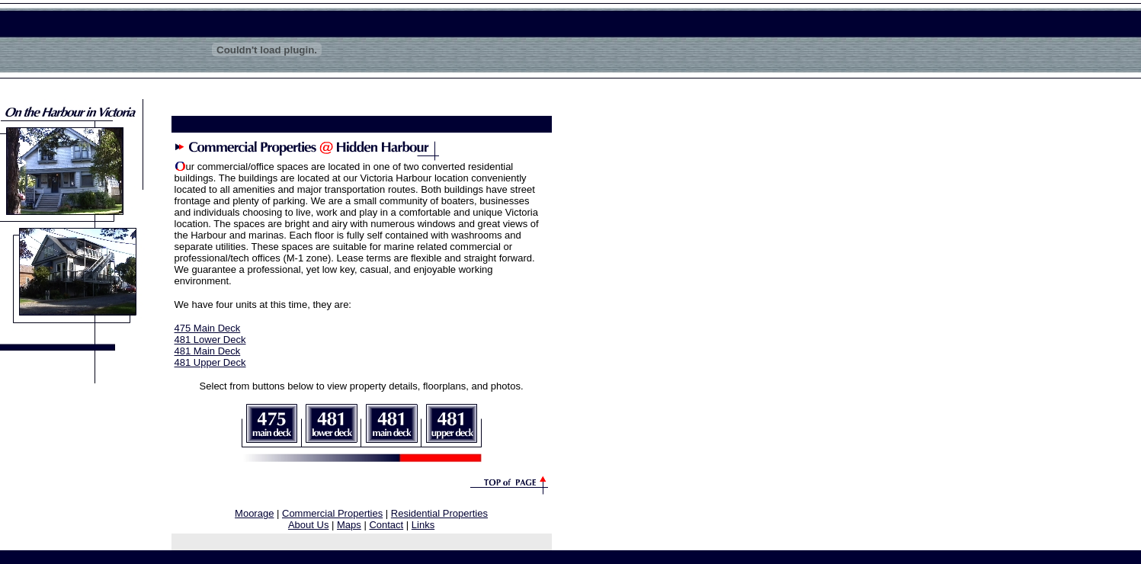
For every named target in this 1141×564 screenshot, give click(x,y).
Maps (349, 524)
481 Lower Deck (210, 339)
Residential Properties (439, 513)
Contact (386, 524)
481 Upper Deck (210, 362)
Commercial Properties (332, 513)
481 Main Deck (208, 351)
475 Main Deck (208, 328)
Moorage (254, 513)
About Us (308, 524)
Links (423, 524)
